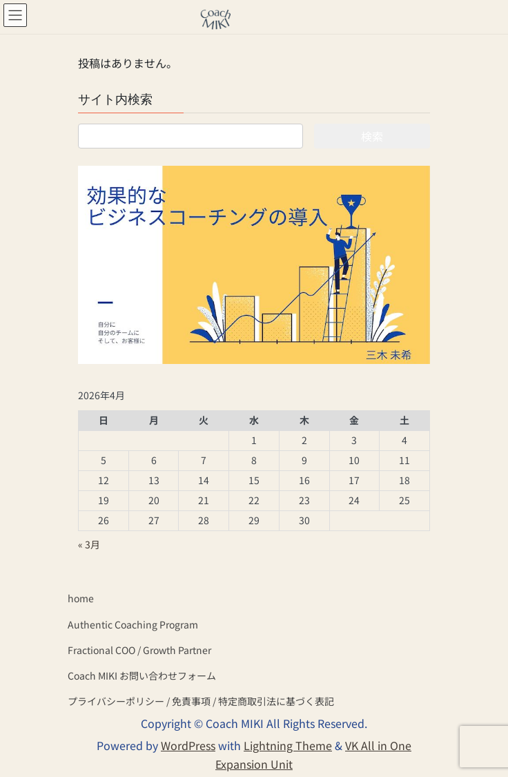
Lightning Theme (288, 745)
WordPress (188, 745)
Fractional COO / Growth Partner (139, 650)
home (81, 598)
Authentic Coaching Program (133, 624)
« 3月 (89, 544)
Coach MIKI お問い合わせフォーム (142, 675)
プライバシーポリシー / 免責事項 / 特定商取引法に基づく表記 (201, 701)
